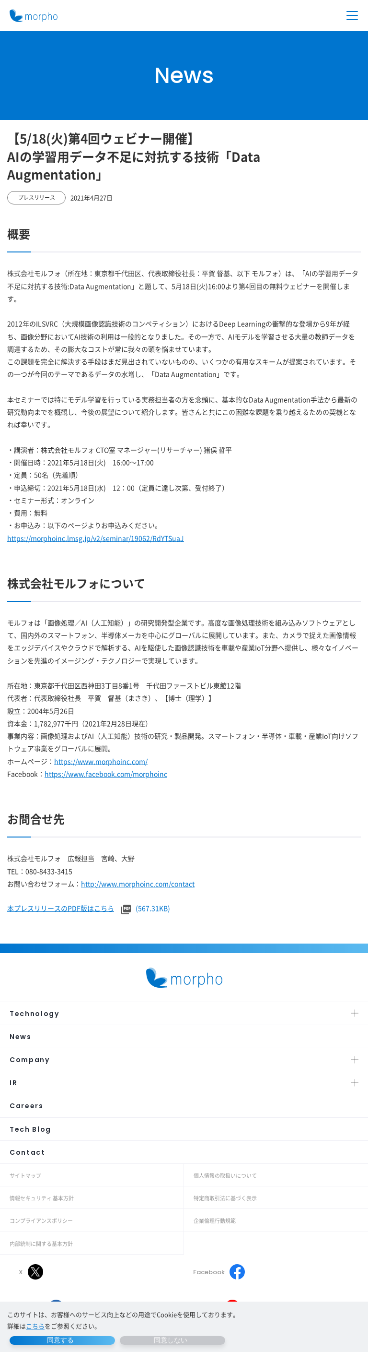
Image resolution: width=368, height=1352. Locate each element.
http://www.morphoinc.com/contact (138, 883)
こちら (35, 1325)
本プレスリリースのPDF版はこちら (60, 908)
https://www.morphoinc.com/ (101, 761)
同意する (60, 1340)
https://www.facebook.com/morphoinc (106, 773)
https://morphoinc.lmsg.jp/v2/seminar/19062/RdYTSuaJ (95, 538)
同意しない (170, 1340)
